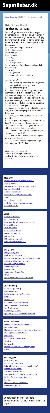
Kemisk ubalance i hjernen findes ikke (18, 324)
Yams (6, 197)
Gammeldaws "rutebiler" (13, 200)
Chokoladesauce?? (11, 206)
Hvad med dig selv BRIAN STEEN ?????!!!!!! (19, 222)
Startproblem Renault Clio (14, 272)
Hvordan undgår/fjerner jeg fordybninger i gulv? (22, 258)
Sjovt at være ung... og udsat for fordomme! (20, 374)
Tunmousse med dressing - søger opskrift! (20, 186)
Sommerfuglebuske (11, 266)
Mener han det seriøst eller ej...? (16, 383)
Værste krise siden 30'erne (14, 371)
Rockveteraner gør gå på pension (17, 294)
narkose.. (7, 349)
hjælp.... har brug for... (12, 233)
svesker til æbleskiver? (12, 192)
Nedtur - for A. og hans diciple (15, 377)
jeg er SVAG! (8, 335)
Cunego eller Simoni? (12, 217)
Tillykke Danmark (10, 228)
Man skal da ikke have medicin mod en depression (23, 330)
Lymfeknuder (9, 344)
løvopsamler (9, 269)
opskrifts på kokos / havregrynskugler (18, 203)
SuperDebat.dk (11, 17)
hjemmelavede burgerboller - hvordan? (19, 181)
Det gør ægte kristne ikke (13, 363)
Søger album (9, 300)
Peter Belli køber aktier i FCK (15, 242)
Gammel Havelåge (11, 219)
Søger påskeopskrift (12, 183)
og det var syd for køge (13, 288)
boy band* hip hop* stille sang (16, 302)
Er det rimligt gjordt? (12, 385)
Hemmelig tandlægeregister (15, 338)
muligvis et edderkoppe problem (16, 261)
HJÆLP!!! (7, 297)
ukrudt (6, 275)
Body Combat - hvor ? (12, 230)
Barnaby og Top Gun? (12, 311)
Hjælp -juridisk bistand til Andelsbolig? (18, 278)
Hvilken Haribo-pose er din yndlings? (18, 195)
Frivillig (7, 380)
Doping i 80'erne (10, 225)
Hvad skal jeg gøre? (11, 360)
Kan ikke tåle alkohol (12, 189)
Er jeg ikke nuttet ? (11, 291)
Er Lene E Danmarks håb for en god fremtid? (21, 366)
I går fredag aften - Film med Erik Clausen (19, 313)
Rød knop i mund (10, 327)
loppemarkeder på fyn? (13, 369)
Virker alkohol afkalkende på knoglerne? (19, 347)
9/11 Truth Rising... (11, 308)
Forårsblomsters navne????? (14, 255)
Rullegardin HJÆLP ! (11, 252)
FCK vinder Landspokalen (13, 239)
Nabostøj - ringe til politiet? (14, 264)
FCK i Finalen (9, 236)
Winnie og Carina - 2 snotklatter (16, 305)
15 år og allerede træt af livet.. (15, 333)
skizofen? (7, 341)
